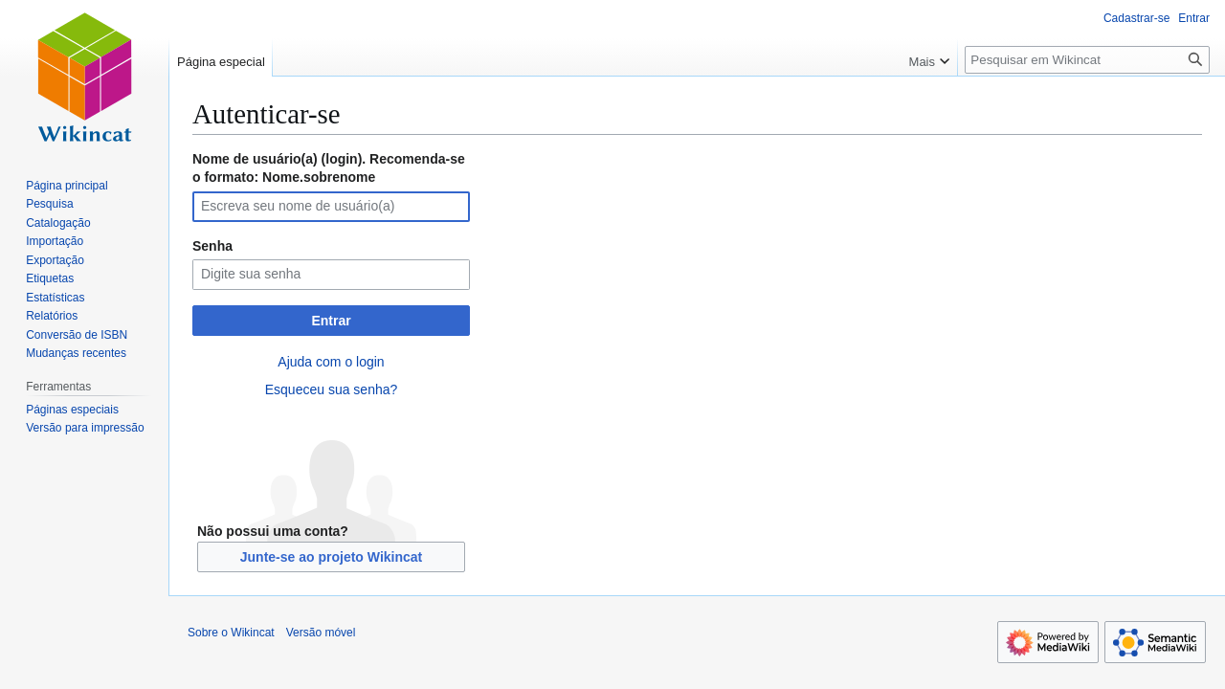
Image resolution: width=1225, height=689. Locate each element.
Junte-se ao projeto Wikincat (331, 557)
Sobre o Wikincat (231, 632)
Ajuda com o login (331, 361)
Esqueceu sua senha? (331, 389)
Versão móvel (321, 632)
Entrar (330, 320)
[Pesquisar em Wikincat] (1087, 60)
